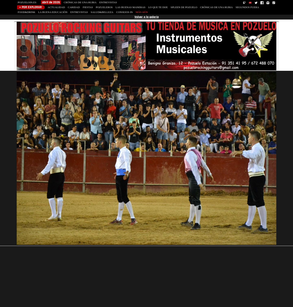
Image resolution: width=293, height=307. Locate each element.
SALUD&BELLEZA (102, 12)
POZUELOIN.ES (27, 2)
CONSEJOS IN (124, 12)
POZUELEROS (104, 7)
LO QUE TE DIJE (158, 7)
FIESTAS (88, 7)
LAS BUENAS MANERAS (130, 7)
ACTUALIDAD (56, 7)
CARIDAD (74, 7)
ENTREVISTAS (108, 2)
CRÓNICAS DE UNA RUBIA (80, 2)
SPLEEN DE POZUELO (184, 7)
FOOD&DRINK (26, 12)
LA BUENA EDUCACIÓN (53, 12)
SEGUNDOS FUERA (247, 7)
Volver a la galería (146, 17)
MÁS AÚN (142, 12)
